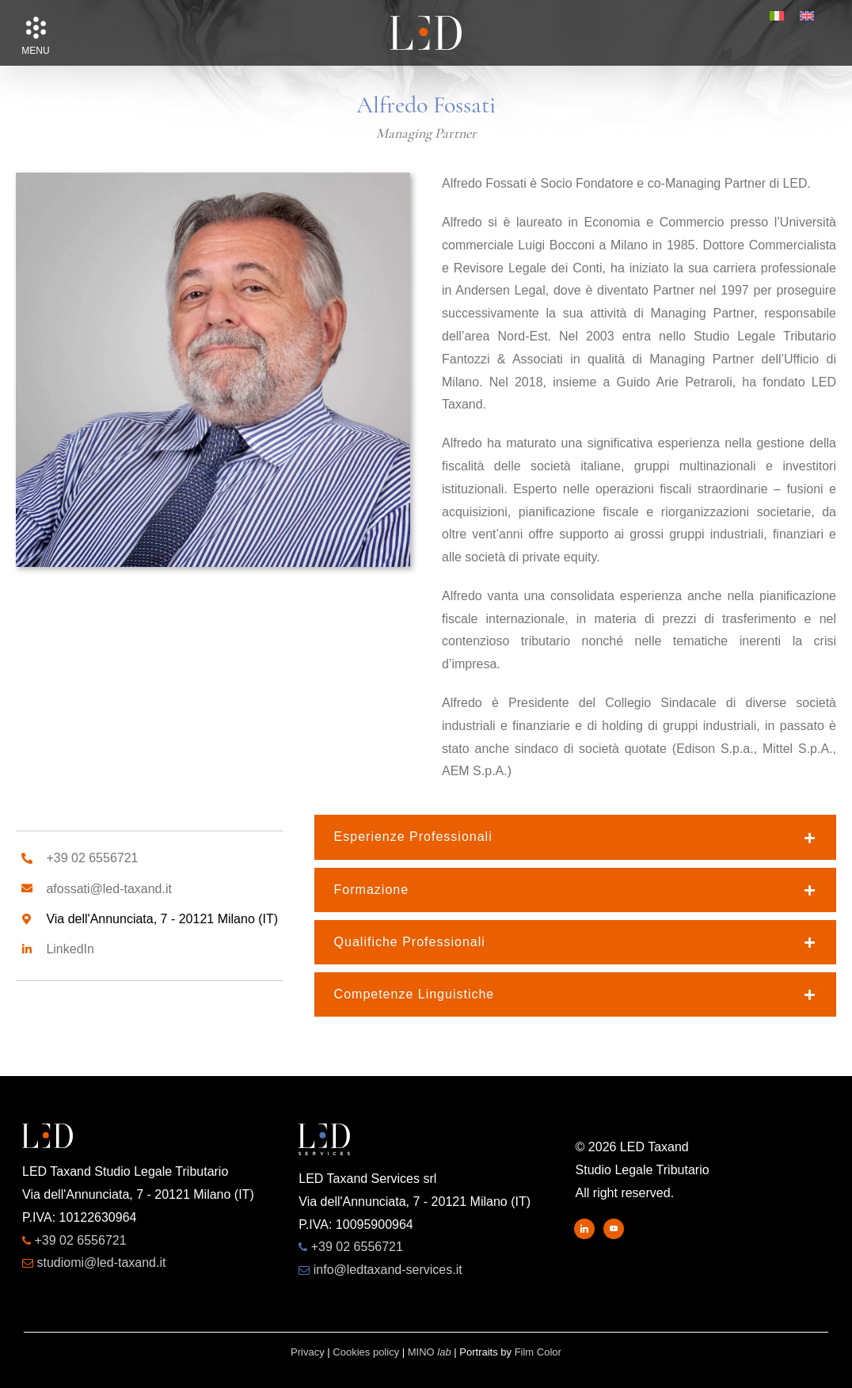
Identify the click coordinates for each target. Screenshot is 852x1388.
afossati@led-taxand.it (109, 889)
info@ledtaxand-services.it (388, 1269)
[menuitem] (777, 15)
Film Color (538, 1352)
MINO (429, 1352)
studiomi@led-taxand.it (100, 1262)
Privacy (308, 1352)
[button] (36, 28)
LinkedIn (70, 949)
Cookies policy (366, 1352)
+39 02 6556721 (92, 858)
